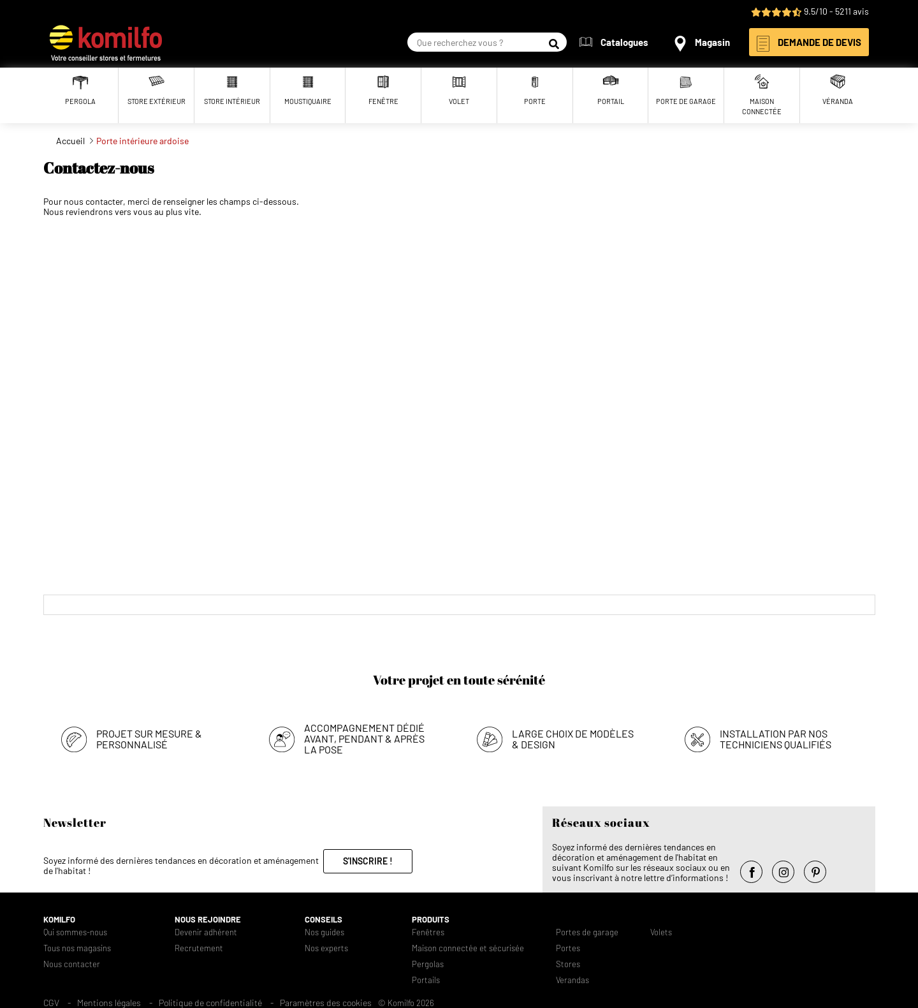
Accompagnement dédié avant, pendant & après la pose (364, 738)
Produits (430, 919)
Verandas (572, 980)
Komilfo (59, 919)
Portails (426, 980)
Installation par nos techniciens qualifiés (775, 738)
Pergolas (428, 964)
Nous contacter (71, 964)
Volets (661, 932)
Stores (568, 964)
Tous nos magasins (77, 948)
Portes (568, 948)
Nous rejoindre (208, 919)
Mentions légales (109, 1002)
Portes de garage (587, 932)
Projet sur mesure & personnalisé (149, 738)
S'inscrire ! (368, 861)
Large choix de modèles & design (573, 738)
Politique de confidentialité (210, 1002)
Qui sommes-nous (75, 932)
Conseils (323, 919)
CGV (51, 1002)
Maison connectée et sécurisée (468, 948)
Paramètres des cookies (326, 1002)
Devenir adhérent (206, 932)
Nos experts (326, 948)
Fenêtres (428, 932)
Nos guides (324, 932)
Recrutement (199, 948)
